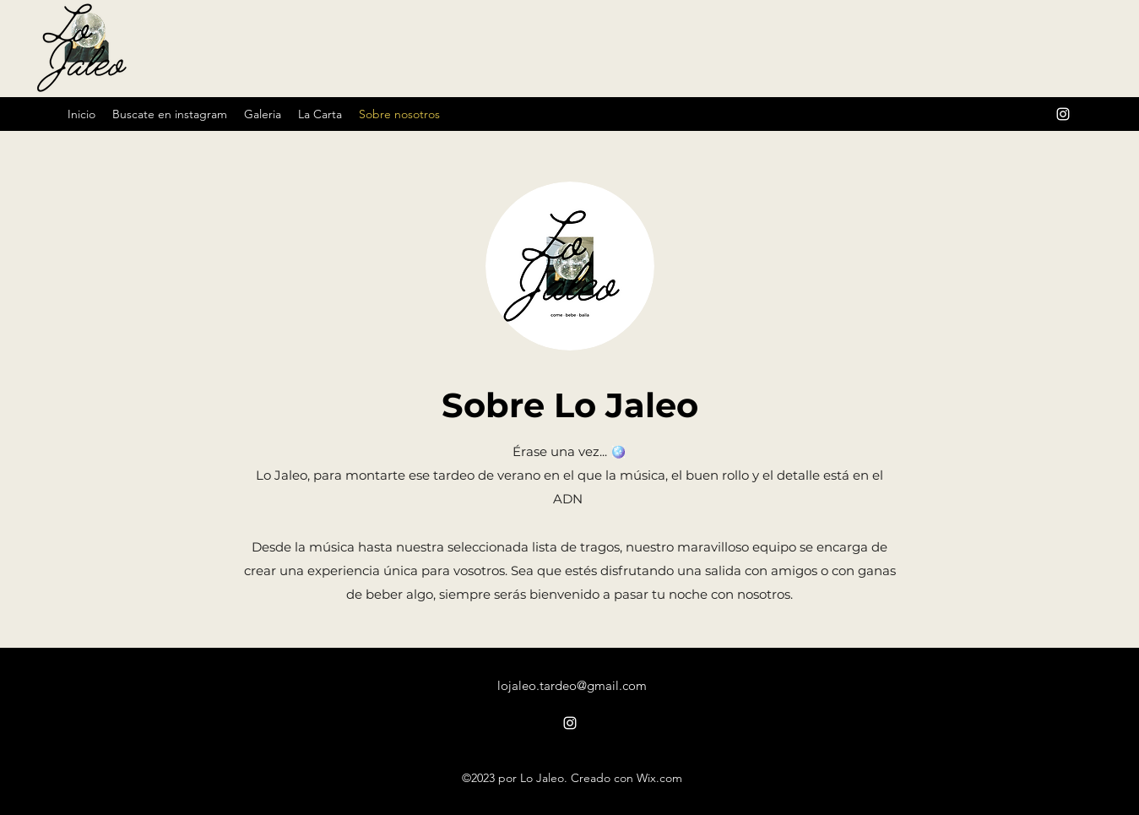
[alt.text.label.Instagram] (1063, 114)
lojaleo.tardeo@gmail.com (572, 685)
